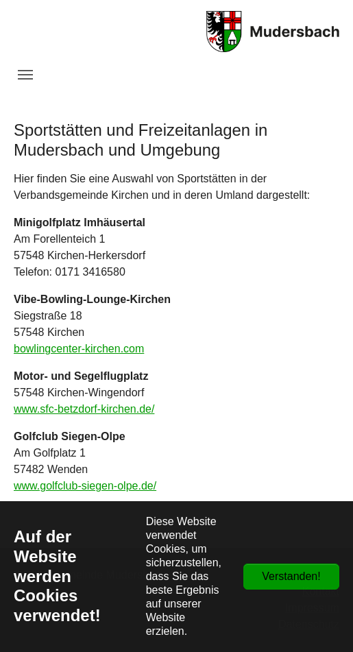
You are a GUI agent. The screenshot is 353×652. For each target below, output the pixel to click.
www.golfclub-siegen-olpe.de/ (85, 486)
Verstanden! (291, 576)
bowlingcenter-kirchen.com (79, 348)
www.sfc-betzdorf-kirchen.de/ (84, 409)
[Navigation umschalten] (25, 74)
